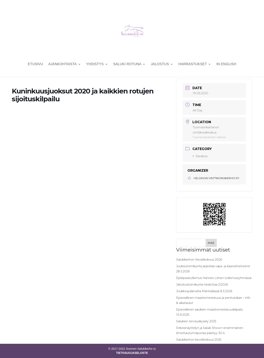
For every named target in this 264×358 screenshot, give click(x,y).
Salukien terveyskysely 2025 (196, 321)
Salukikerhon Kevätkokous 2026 (199, 259)
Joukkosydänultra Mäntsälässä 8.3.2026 (204, 291)
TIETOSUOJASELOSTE (132, 352)
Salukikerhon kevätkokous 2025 (198, 339)
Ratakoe (200, 156)
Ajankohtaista (62, 64)
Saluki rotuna (127, 64)
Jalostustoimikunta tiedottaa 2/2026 (202, 284)
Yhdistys (95, 64)
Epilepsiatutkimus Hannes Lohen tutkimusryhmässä (213, 278)
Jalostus (160, 64)
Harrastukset (192, 64)
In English (226, 64)
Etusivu (35, 64)
